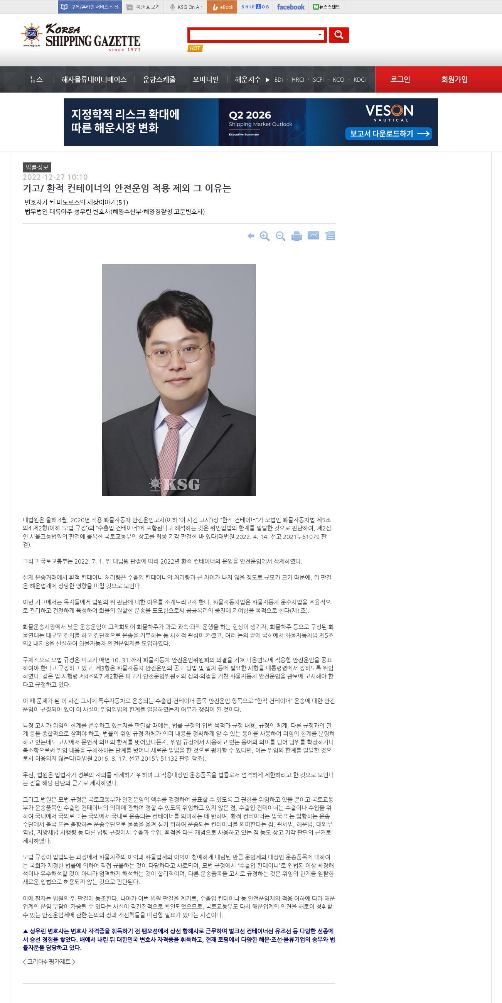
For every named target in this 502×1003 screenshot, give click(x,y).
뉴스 (36, 79)
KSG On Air (190, 7)
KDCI (360, 79)
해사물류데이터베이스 (94, 79)
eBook (226, 7)
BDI (279, 79)
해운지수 (248, 79)
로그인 (400, 79)
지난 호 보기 (148, 7)
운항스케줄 (159, 79)
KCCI (338, 79)
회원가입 (454, 79)
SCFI (318, 79)
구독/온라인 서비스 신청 (94, 7)
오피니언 (206, 79)
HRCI (298, 79)
